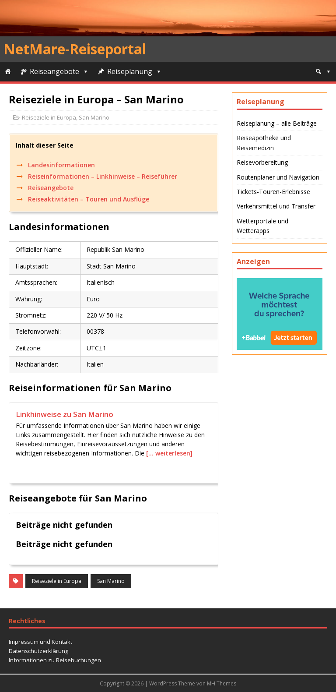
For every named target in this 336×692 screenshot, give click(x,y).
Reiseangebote (54, 71)
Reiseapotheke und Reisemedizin (264, 143)
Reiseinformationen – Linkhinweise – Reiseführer (102, 176)
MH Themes (221, 683)
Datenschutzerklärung (38, 651)
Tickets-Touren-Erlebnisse (273, 191)
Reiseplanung (129, 71)
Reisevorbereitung (262, 162)
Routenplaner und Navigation (278, 177)
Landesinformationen (61, 165)
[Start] (8, 71)
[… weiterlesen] (169, 453)
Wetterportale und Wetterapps (262, 226)
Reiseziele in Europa (49, 117)
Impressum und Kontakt (40, 642)
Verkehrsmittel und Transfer (276, 206)
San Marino (94, 117)
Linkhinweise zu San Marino (64, 414)
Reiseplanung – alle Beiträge (277, 123)
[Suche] (323, 71)
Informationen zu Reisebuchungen (55, 660)
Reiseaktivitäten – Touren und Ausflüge (88, 199)
